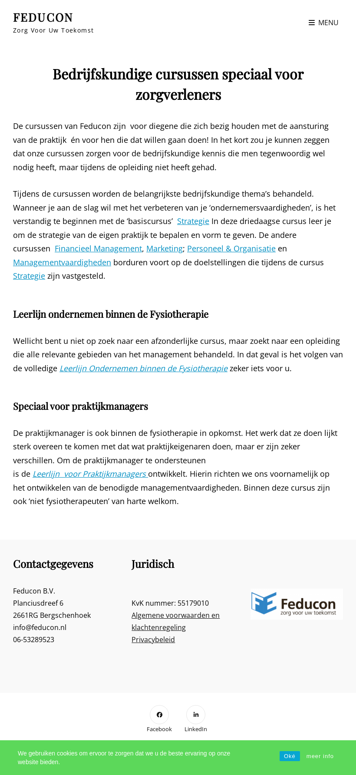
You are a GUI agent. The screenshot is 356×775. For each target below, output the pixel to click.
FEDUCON (43, 17)
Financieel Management (98, 248)
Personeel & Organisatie (231, 248)
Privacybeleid (153, 639)
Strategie (193, 221)
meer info (320, 756)
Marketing (164, 248)
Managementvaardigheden (62, 262)
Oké (290, 756)
